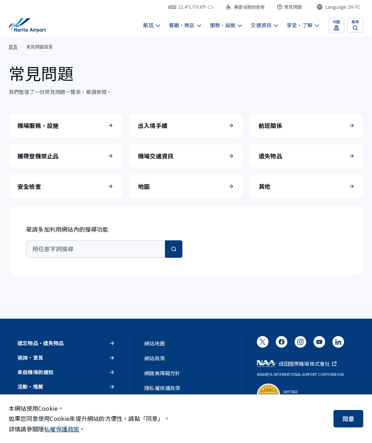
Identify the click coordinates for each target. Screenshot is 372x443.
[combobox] (338, 6)
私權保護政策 (61, 429)
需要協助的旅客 (245, 7)
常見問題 (289, 7)
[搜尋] (173, 249)
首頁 (13, 47)
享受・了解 (303, 25)
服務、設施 (226, 25)
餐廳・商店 (185, 25)
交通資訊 (265, 25)
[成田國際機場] (27, 25)
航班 (152, 25)
